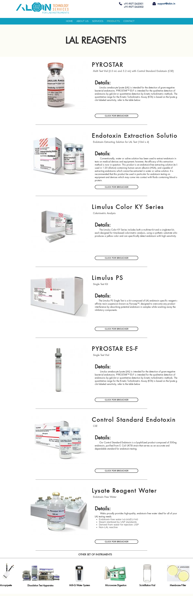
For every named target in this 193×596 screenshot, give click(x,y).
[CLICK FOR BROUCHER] (116, 116)
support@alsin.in (166, 3)
